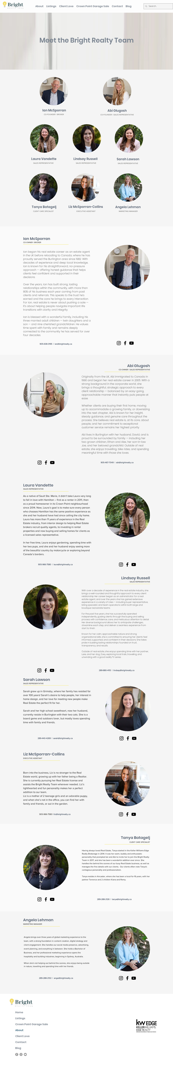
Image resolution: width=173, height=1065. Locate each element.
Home (19, 1012)
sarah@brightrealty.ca (63, 738)
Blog (18, 1048)
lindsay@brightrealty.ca (123, 670)
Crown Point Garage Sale (31, 1024)
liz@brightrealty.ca (62, 814)
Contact (20, 1042)
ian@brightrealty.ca (63, 344)
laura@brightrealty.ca (63, 564)
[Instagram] (119, 343)
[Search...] (158, 6)
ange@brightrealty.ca (63, 978)
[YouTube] (131, 343)
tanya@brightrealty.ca (121, 899)
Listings (20, 1018)
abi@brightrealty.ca (124, 462)
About (19, 1030)
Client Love (22, 1036)
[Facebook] (125, 343)
